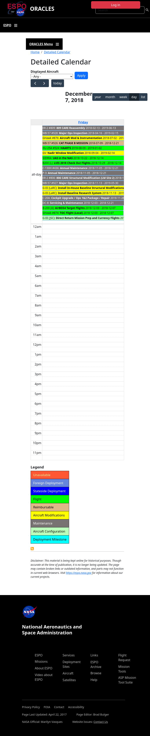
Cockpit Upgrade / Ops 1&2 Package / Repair (80, 198)
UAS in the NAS (63, 158)
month (110, 97)
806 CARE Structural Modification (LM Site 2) (86, 178)
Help (94, 680)
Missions (41, 661)
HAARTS (65, 148)
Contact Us (100, 722)
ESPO (39, 655)
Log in (115, 5)
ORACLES (42, 8)
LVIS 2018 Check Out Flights (72, 163)
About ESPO (43, 668)
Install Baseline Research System (80, 193)
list (143, 97)
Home (35, 52)
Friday (83, 122)
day (134, 97)
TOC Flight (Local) (71, 213)
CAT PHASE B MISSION (73, 143)
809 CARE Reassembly (71, 128)
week (123, 97)
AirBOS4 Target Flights (70, 208)
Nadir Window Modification (66, 153)
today (57, 83)
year (98, 97)
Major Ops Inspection (73, 133)
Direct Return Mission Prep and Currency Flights (87, 218)
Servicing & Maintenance (66, 203)
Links (94, 655)
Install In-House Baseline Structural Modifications (91, 188)
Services (69, 655)
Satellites (69, 680)
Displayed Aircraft (45, 71)
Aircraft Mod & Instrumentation (81, 138)
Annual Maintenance (74, 168)
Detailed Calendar (57, 52)
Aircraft (68, 673)
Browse (96, 673)
